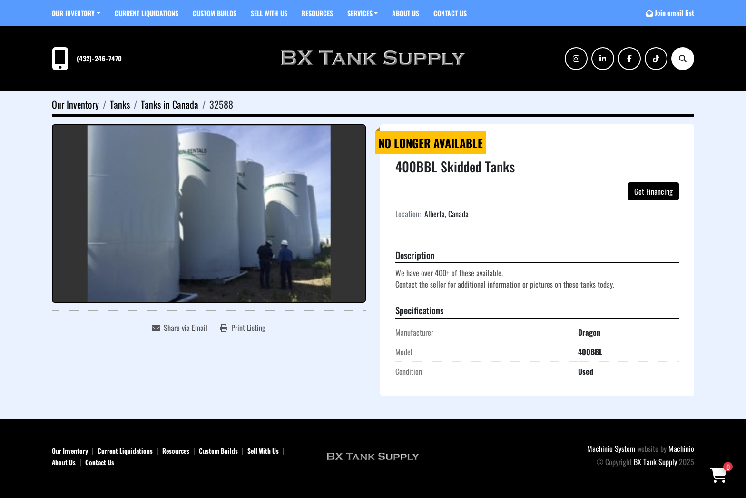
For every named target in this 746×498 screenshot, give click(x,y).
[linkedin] (602, 58)
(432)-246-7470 (99, 58)
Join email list (674, 13)
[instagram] (576, 58)
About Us (405, 13)
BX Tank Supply (655, 462)
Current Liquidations (146, 13)
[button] (76, 13)
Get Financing (653, 191)
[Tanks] (120, 104)
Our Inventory (73, 13)
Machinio (681, 448)
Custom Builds (214, 13)
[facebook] (629, 58)
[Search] (682, 58)
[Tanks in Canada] (169, 104)
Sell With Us (269, 13)
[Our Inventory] (75, 104)
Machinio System (611, 448)
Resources (317, 13)
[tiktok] (656, 58)
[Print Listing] (243, 328)
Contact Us (450, 13)
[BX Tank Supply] (373, 455)
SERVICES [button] (360, 13)
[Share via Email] (180, 328)
